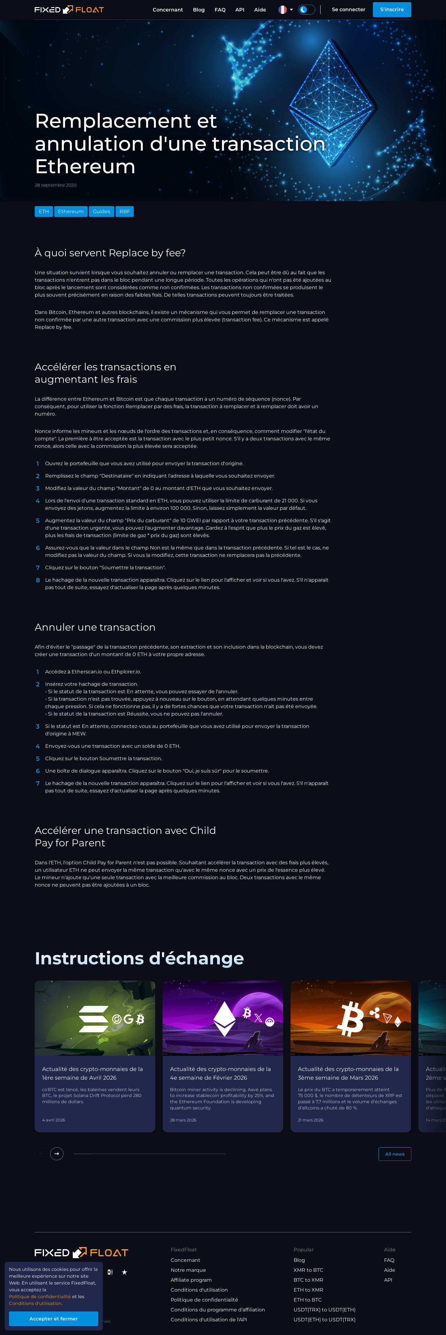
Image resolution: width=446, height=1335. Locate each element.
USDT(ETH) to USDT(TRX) (325, 1320)
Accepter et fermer (58, 1317)
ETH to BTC (308, 1300)
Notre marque (188, 1270)
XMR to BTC (308, 1270)
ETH (44, 211)
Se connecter (348, 9)
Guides (101, 211)
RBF (125, 211)
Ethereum (71, 211)
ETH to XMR (308, 1290)
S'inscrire (392, 9)
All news (393, 1155)
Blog (199, 10)
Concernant (168, 10)
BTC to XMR (308, 1280)
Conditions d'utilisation (199, 1290)
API (239, 10)
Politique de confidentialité (204, 1300)
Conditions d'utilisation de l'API (209, 1320)
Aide (260, 10)
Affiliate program (191, 1280)
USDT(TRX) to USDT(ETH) (325, 1310)
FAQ (220, 10)
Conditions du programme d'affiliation (218, 1310)
